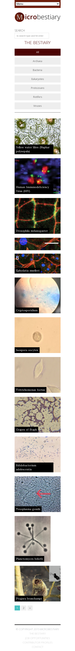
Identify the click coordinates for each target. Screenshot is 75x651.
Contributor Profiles (38, 642)
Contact (37, 647)
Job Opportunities (37, 638)
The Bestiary (37, 633)
